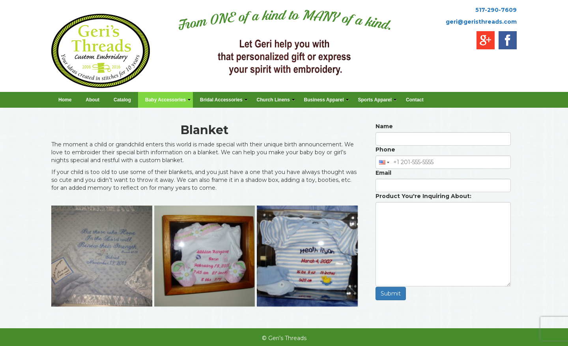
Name (384, 126)
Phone (385, 149)
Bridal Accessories (224, 100)
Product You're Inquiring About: (423, 196)
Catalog (122, 100)
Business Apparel (326, 100)
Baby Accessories (168, 100)
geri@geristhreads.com (481, 21)
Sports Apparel (377, 100)
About (92, 100)
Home (64, 100)
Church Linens (276, 100)
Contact (415, 100)
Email (383, 172)
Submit (391, 293)
